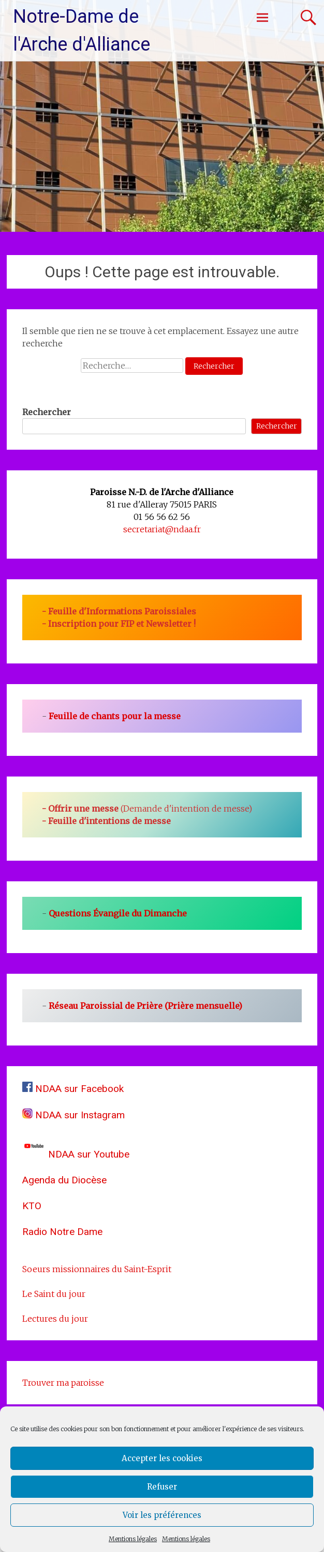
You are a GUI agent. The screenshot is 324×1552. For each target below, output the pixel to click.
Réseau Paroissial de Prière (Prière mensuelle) (145, 1006)
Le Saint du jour (53, 1294)
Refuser (162, 1487)
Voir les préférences (162, 1515)
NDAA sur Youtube (75, 1154)
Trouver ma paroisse (63, 1382)
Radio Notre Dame (62, 1232)
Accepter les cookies (162, 1458)
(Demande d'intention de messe (148, 808)
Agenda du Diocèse (64, 1180)
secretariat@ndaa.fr (162, 529)
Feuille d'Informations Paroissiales (122, 611)
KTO (31, 1206)
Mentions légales (133, 1539)
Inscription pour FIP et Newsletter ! (122, 624)
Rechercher (46, 412)
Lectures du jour (55, 1318)
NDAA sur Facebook (73, 1089)
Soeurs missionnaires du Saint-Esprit (96, 1269)
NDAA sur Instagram (73, 1115)
